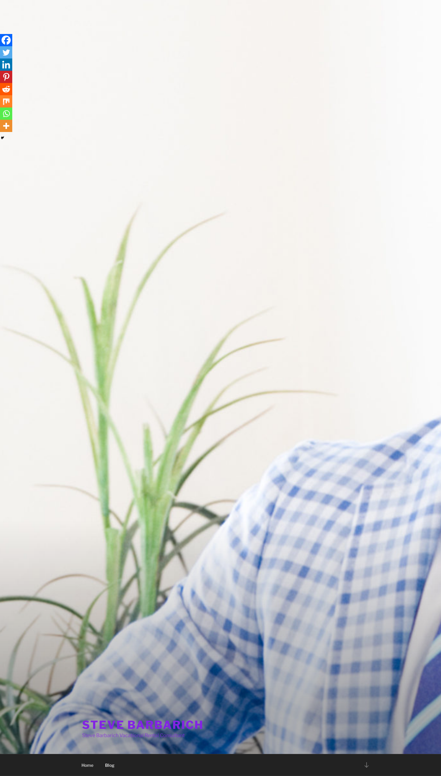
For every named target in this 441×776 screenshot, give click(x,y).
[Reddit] (6, 89)
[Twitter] (6, 52)
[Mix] (6, 101)
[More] (6, 126)
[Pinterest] (6, 77)
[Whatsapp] (6, 113)
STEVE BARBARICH (143, 725)
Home (87, 765)
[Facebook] (6, 40)
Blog (110, 765)
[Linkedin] (6, 64)
